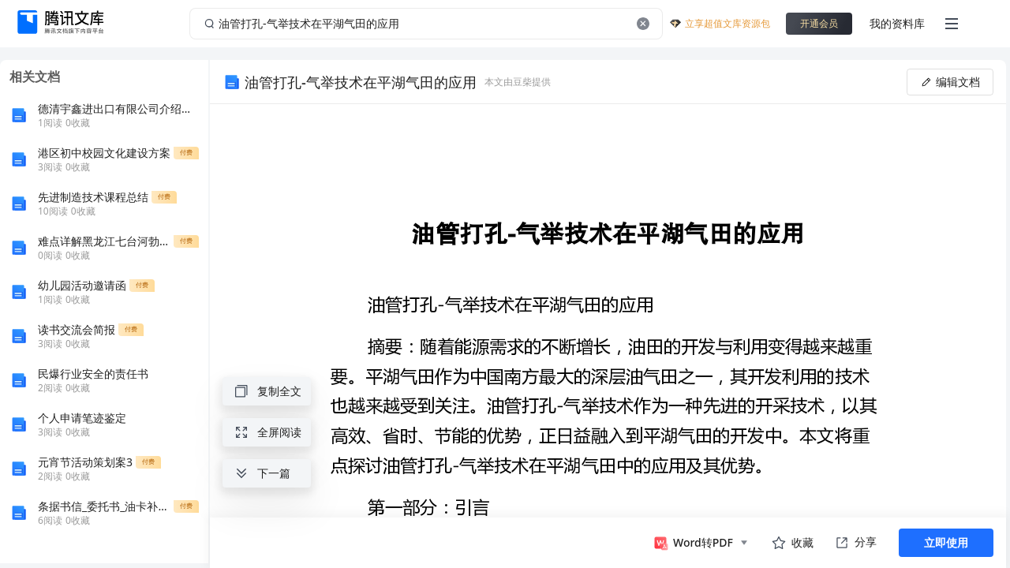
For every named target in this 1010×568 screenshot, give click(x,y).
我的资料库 (897, 23)
